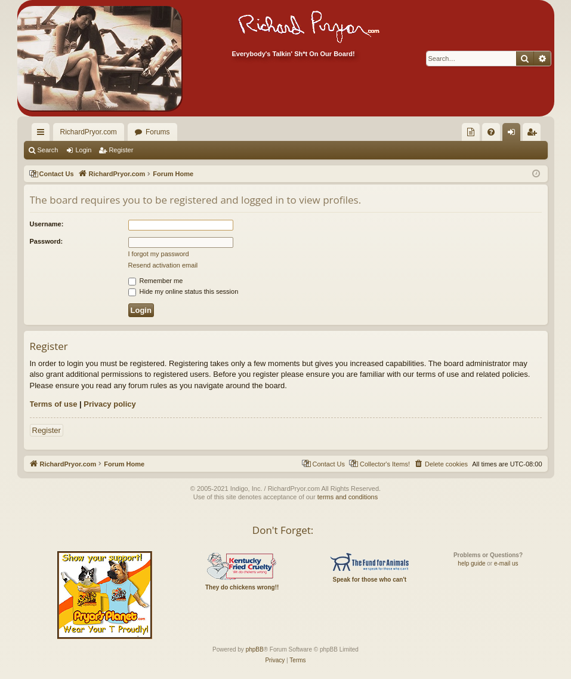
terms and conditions (347, 496)
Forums (158, 132)
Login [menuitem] (513, 134)
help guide (471, 563)
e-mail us (506, 563)
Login (83, 149)
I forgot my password (158, 253)
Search (48, 149)
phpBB (255, 649)
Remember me (155, 280)
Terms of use (54, 404)
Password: (46, 241)
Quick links (43, 134)
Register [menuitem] (533, 134)
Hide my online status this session (183, 291)
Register (121, 149)
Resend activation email (163, 265)
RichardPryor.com (88, 132)
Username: (47, 224)
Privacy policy (109, 404)
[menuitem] (471, 132)
